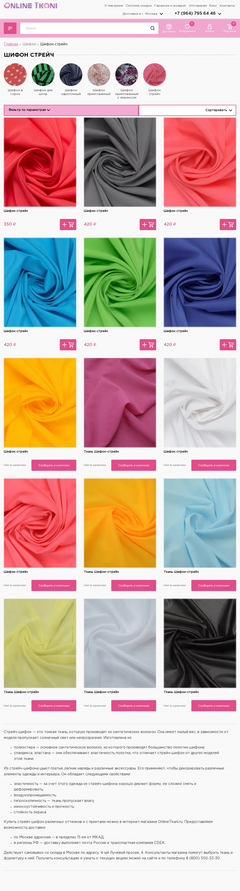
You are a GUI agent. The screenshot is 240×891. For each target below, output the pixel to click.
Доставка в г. (140, 13)
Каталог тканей (10, 28)
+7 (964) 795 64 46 (195, 13)
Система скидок (139, 5)
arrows (219, 14)
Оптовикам (198, 5)
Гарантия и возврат (170, 5)
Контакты (227, 5)
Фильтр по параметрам (27, 110)
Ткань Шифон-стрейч (101, 451)
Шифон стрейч (16, 211)
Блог (213, 5)
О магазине (113, 5)
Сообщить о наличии (53, 465)
